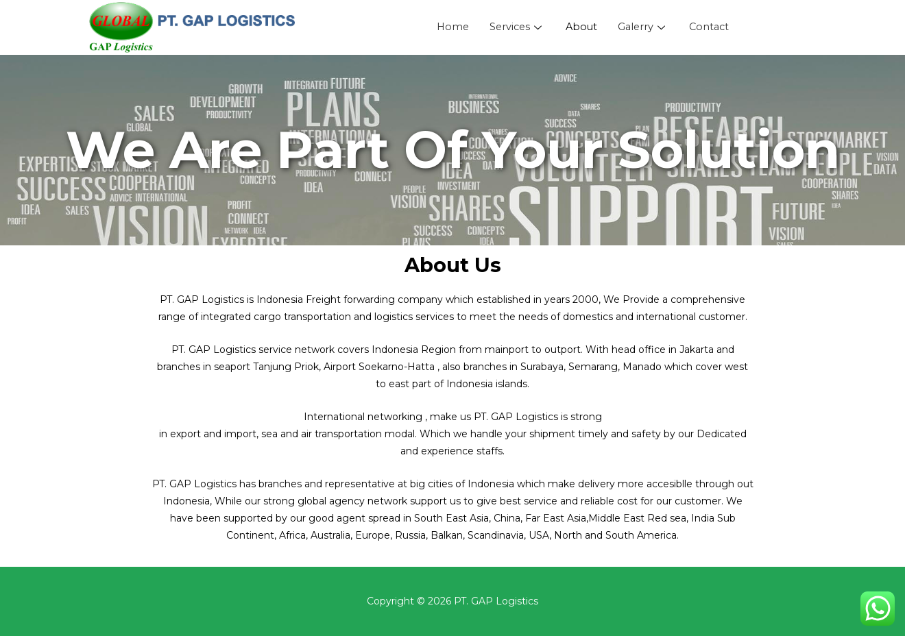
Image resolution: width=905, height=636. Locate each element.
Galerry (644, 27)
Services (515, 27)
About (581, 27)
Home (449, 27)
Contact (712, 27)
